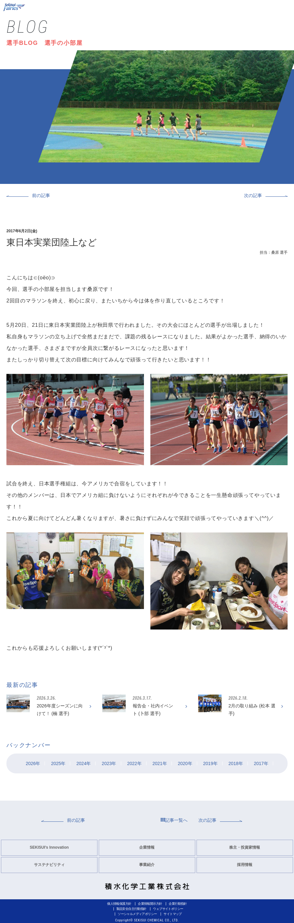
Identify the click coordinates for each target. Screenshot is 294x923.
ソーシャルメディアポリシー (137, 914)
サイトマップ (172, 914)
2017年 (261, 763)
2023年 (109, 763)
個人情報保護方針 (119, 903)
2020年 (185, 763)
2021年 (159, 763)
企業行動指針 (178, 903)
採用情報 (244, 864)
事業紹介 (147, 864)
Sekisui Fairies (14, 7)
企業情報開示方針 (150, 903)
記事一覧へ (174, 820)
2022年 (134, 763)
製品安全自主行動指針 (131, 909)
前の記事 (41, 195)
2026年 (33, 763)
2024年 (83, 763)
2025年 (58, 763)
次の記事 (253, 195)
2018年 (236, 763)
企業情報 (147, 847)
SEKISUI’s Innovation (49, 847)
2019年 (210, 763)
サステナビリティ (49, 864)
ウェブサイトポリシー (168, 909)
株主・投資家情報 (244, 847)
